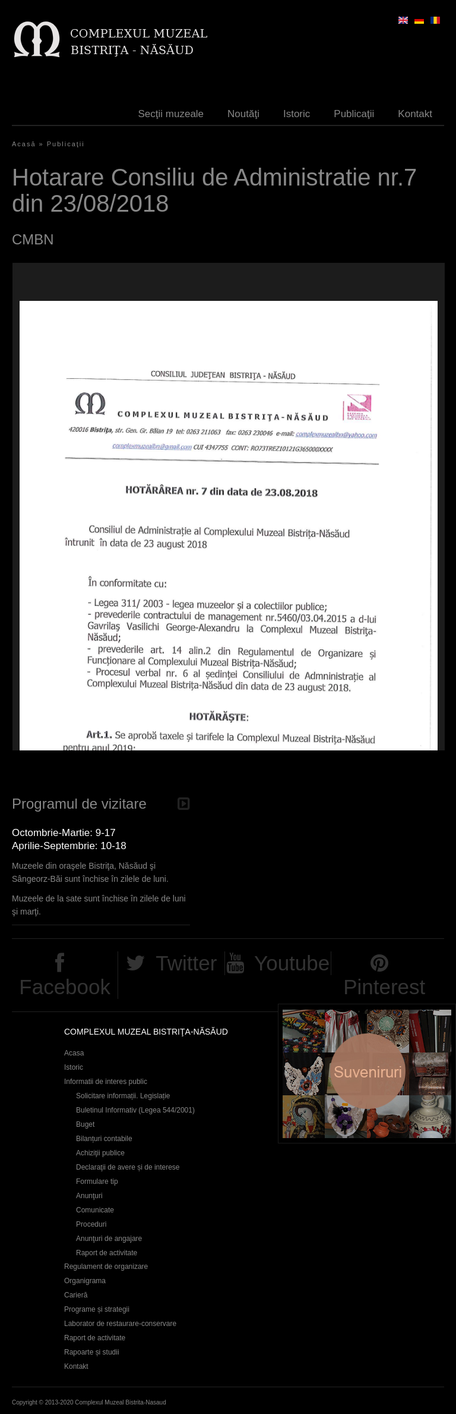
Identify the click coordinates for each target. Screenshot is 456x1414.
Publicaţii (354, 114)
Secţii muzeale (171, 114)
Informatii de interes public (105, 1081)
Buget (85, 1124)
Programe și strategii (96, 1309)
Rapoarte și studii (91, 1352)
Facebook (64, 986)
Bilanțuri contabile (104, 1139)
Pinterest (384, 986)
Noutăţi (243, 114)
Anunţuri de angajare (109, 1238)
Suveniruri (367, 1073)
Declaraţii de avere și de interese (128, 1167)
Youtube (292, 963)
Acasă (24, 143)
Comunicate (95, 1210)
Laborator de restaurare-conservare (120, 1323)
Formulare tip (97, 1181)
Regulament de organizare (106, 1266)
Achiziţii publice (100, 1153)
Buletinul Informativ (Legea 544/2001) (135, 1110)
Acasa (74, 1053)
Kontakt (415, 114)
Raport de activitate (106, 1253)
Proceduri (91, 1224)
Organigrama (85, 1281)
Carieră (75, 1295)
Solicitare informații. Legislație (123, 1096)
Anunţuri (89, 1196)
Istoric (296, 114)
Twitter (186, 963)
